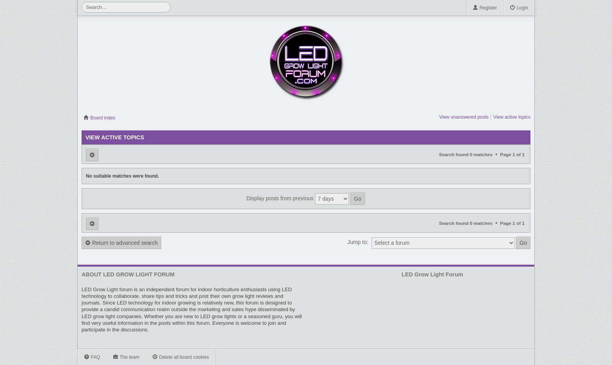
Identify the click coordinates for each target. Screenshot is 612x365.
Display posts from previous (305, 198)
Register (485, 8)
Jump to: (357, 242)
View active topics (511, 117)
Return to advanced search (121, 243)
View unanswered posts (464, 117)
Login (519, 8)
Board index (99, 118)
